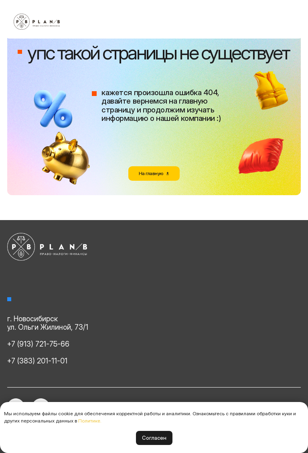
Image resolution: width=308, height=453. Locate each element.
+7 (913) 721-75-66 (38, 344)
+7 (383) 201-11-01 (37, 361)
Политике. (89, 421)
